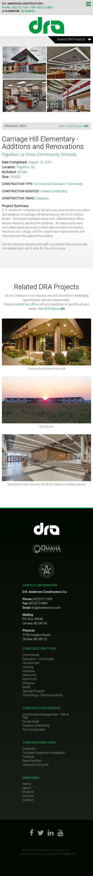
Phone (27, 599)
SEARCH (28, 11)
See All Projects (51, 308)
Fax (25, 603)
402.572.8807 (45, 7)
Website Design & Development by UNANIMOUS (48, 854)
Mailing (28, 615)
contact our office (26, 304)
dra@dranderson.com (46, 608)
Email (26, 608)
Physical (28, 630)
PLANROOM (11, 11)
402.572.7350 (20, 7)
